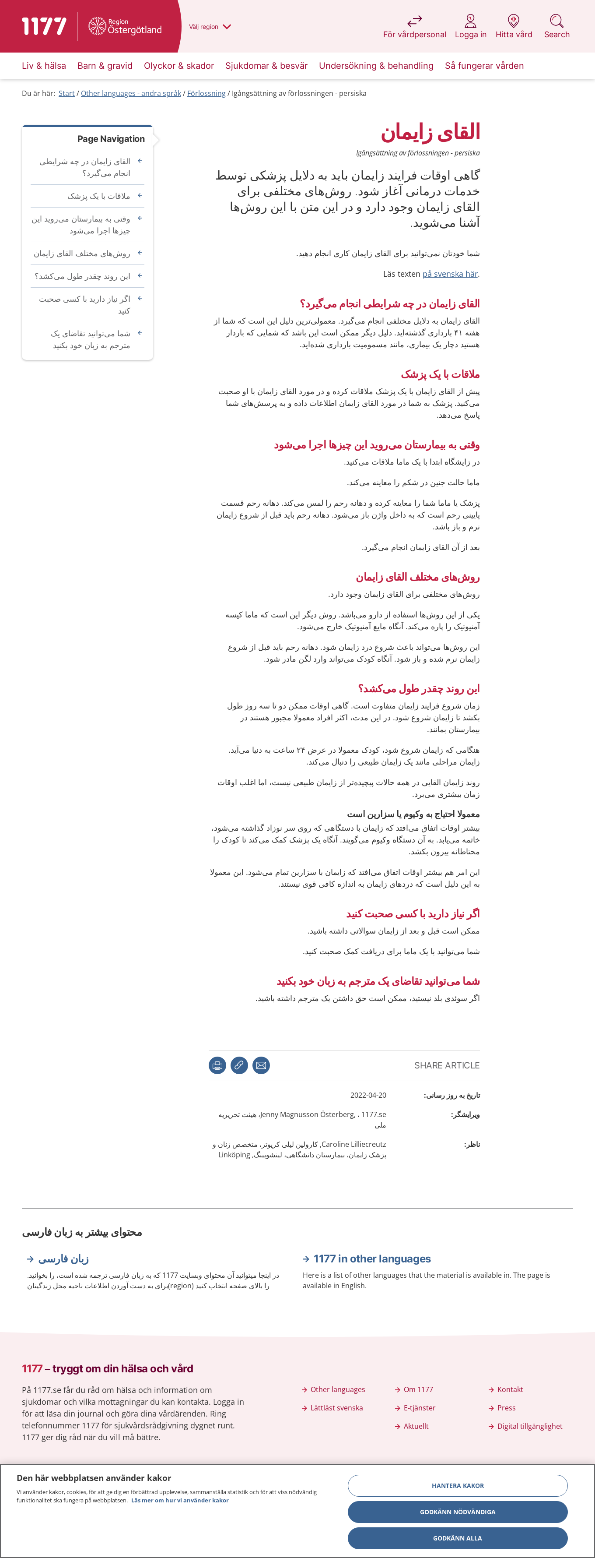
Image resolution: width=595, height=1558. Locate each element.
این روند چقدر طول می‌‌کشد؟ (82, 276)
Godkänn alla (457, 1540)
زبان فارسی (63, 1258)
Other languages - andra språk (131, 93)
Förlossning (206, 93)
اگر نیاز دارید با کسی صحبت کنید (84, 304)
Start (67, 93)
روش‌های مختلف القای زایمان (82, 253)
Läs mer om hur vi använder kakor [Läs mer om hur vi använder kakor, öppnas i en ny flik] (180, 1502)
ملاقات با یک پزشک (98, 195)
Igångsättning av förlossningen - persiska (299, 93)
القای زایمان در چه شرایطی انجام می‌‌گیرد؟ (84, 167)
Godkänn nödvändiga (458, 1513)
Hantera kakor (458, 1487)
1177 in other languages (372, 1258)
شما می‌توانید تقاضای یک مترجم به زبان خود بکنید (90, 339)
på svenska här (450, 273)
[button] (217, 1065)
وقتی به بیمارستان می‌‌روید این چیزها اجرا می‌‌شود (81, 224)
